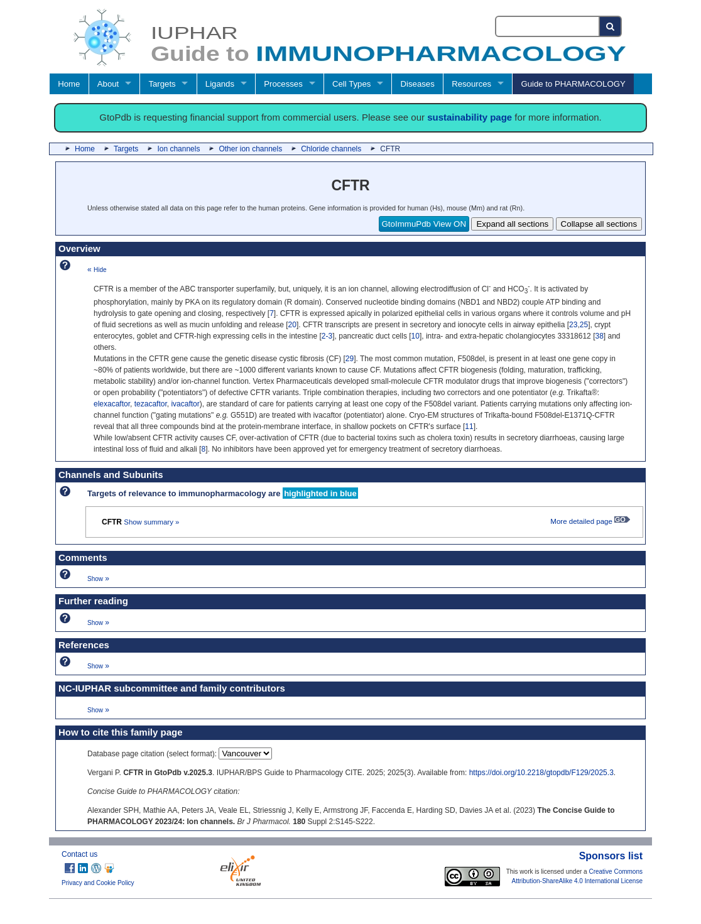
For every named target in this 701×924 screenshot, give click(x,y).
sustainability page (469, 117)
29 (349, 358)
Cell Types (351, 84)
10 (415, 336)
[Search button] (611, 26)
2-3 (327, 336)
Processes (283, 84)
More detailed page (590, 521)
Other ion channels (250, 148)
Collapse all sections (599, 224)
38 (599, 336)
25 (584, 324)
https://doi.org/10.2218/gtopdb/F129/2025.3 (541, 772)
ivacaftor (185, 403)
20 (292, 324)
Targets (161, 84)
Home (69, 84)
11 (469, 426)
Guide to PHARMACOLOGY (573, 84)
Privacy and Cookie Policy (98, 882)
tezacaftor (150, 403)
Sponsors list (611, 856)
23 (573, 324)
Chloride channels (331, 148)
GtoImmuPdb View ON (424, 224)
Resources (471, 84)
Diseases (418, 84)
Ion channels (178, 148)
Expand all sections (512, 224)
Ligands (219, 84)
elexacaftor (112, 403)
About (108, 84)
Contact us (79, 854)
